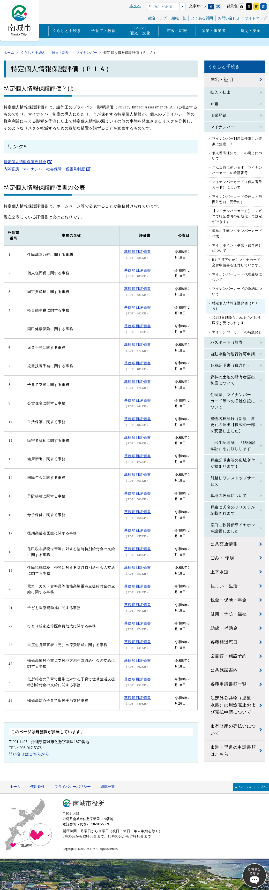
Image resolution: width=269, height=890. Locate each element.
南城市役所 (88, 803)
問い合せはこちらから (29, 754)
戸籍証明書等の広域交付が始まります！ (232, 463)
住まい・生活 (224, 586)
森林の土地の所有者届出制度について (232, 380)
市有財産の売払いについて (233, 730)
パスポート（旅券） (228, 342)
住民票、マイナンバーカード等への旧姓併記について (232, 401)
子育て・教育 (103, 31)
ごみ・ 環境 (222, 557)
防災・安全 (250, 31)
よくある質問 (202, 18)
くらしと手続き (66, 31)
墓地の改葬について (228, 496)
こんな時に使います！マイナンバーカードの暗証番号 (237, 170)
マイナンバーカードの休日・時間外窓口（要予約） (237, 199)
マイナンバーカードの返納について (237, 291)
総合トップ (157, 18)
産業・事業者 (214, 31)
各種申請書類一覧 (228, 684)
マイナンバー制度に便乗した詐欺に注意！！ (237, 141)
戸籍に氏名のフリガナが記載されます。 (232, 510)
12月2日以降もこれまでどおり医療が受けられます (236, 320)
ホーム (15, 787)
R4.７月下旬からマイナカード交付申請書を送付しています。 (237, 262)
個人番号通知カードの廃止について (237, 155)
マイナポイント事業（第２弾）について (237, 247)
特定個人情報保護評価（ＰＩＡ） (235, 305)
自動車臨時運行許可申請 (232, 354)
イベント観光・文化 (140, 30)
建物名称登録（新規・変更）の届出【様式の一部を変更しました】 (232, 425)
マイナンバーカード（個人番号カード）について (237, 184)
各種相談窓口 (224, 642)
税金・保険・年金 (228, 600)
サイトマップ (256, 18)
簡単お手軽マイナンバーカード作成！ (237, 233)
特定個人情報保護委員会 (25, 162)
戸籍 (214, 104)
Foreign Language (161, 6)
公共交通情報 (224, 543)
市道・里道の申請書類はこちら (233, 751)
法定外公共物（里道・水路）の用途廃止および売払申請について (233, 705)
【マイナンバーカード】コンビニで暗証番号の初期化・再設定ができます (237, 216)
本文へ (135, 6)
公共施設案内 (224, 670)
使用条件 (37, 787)
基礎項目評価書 (137, 549)
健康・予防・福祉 (228, 614)
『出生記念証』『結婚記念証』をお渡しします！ (232, 446)
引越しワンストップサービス (232, 481)
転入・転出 (220, 92)
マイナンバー (222, 127)
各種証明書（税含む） (230, 365)
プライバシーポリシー (72, 787)
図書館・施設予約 (228, 656)
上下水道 (219, 572)
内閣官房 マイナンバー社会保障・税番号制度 (44, 169)
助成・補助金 (224, 628)
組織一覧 (179, 18)
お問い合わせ (229, 18)
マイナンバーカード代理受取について (237, 277)
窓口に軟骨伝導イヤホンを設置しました (232, 528)
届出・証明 (221, 79)
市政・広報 (177, 31)
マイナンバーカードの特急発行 (237, 332)
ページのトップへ (253, 787)
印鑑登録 (218, 115)
